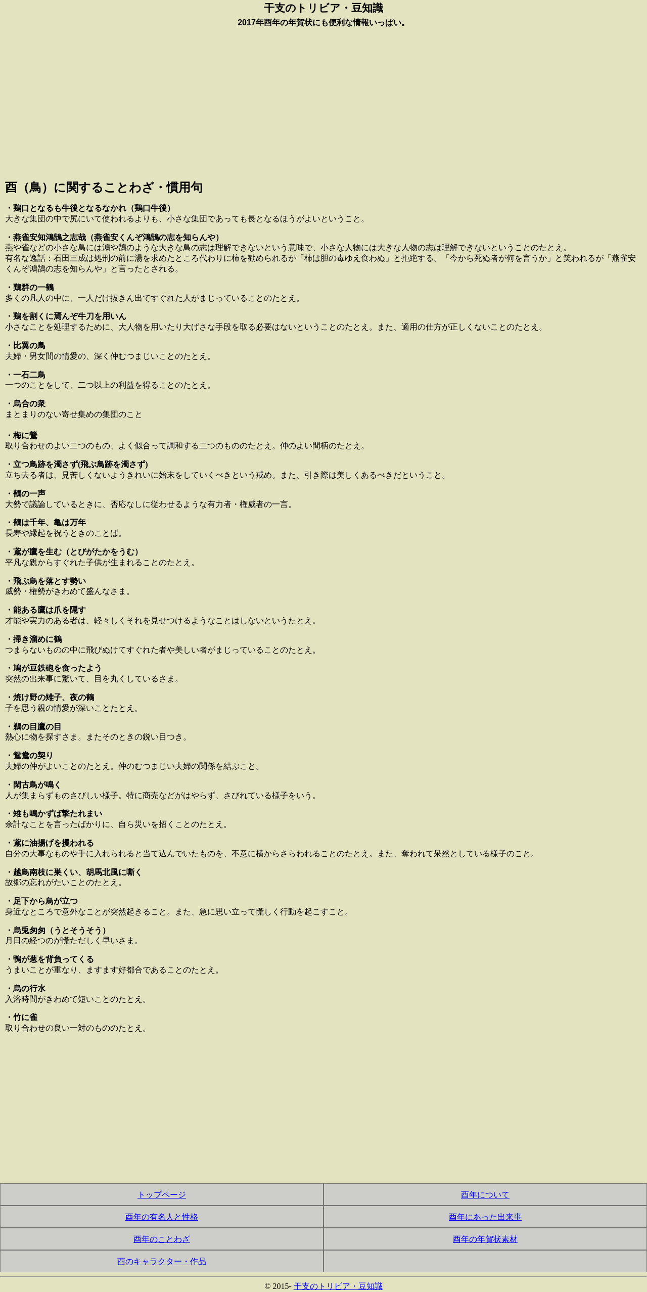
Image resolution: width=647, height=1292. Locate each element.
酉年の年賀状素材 (485, 1239)
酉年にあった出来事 (485, 1217)
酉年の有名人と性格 (161, 1217)
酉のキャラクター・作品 (161, 1261)
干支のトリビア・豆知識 (338, 1286)
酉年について (485, 1194)
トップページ (161, 1194)
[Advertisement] (323, 101)
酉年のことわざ (161, 1239)
